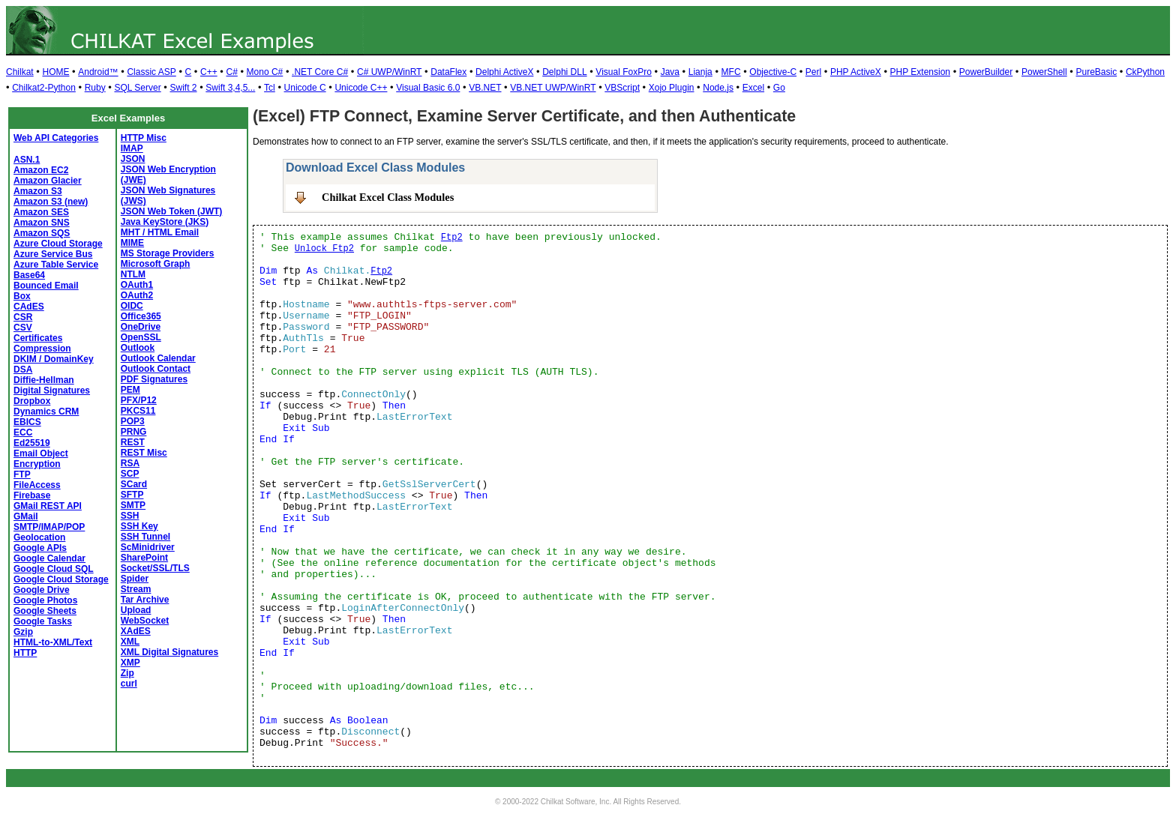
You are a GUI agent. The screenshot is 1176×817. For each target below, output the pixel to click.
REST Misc (144, 452)
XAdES (136, 631)
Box (22, 296)
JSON (133, 159)
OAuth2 (137, 295)
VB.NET (485, 87)
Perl (813, 72)
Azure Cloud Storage (58, 243)
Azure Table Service (56, 264)
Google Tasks (43, 621)
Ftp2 (452, 237)
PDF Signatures (154, 379)
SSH (130, 515)
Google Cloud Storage (61, 579)
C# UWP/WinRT (389, 72)
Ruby (95, 87)
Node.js (718, 87)
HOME (55, 72)
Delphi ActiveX (504, 72)
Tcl (269, 87)
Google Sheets (45, 611)
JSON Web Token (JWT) (172, 211)
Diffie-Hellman (44, 380)
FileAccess (37, 485)
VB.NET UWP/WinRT (553, 87)
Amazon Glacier (48, 180)
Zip (127, 673)
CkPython (1145, 72)
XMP (130, 662)
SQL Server (137, 87)
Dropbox (32, 401)
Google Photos (45, 600)
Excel (753, 87)
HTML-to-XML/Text (53, 642)
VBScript (622, 87)
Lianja (700, 72)
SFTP (132, 494)
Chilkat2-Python (44, 87)
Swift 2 (183, 87)
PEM (130, 390)
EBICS (27, 422)
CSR (23, 317)
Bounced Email (46, 285)
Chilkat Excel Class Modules (388, 197)
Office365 (141, 316)
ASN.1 (27, 159)
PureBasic (1096, 72)
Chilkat (20, 72)
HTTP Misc (143, 138)
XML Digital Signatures (169, 652)
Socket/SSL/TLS (155, 568)
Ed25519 (32, 443)
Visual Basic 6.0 (428, 87)
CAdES (29, 306)
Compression (42, 348)
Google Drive (42, 590)
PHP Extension (920, 72)
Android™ (98, 72)
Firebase (32, 495)
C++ (209, 72)
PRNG (134, 431)
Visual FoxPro (623, 72)
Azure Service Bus (53, 254)
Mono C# (265, 72)
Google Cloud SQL (54, 569)
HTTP (25, 653)
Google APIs (40, 548)
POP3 (133, 421)
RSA (130, 463)
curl (129, 683)
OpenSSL (141, 337)
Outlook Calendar (158, 358)
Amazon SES (41, 212)
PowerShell (1044, 72)
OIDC (132, 306)
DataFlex (448, 72)
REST (133, 442)
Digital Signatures (52, 390)
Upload (136, 610)
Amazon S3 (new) (51, 201)
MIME (132, 243)
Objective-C (772, 72)
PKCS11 (138, 411)
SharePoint (144, 557)
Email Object (41, 453)
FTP (22, 474)
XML (130, 641)
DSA (23, 369)
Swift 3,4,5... (230, 87)
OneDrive (140, 327)
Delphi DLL (564, 72)
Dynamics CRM (46, 411)
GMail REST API (48, 506)
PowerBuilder (985, 72)
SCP (130, 473)
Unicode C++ (360, 87)
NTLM (133, 274)
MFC (731, 72)
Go (779, 87)
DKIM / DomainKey (54, 359)
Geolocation (39, 537)
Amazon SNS (42, 222)
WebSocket (145, 620)
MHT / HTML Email (160, 232)
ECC (23, 432)
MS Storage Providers (167, 253)
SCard (134, 484)
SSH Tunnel (145, 536)
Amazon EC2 (41, 170)
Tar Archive (145, 599)
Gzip (23, 632)
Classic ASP (151, 72)
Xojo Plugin (671, 87)
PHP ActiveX (855, 72)
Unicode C (305, 87)
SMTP (133, 505)
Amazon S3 (38, 191)
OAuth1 (137, 285)
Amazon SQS (42, 233)
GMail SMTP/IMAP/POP (49, 521)
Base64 (29, 275)
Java (670, 72)
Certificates (38, 338)
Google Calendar (50, 558)
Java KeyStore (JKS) (164, 222)
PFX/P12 (139, 400)
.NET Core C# (320, 72)
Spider (134, 578)
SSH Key (139, 526)
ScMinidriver (148, 547)
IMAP (132, 148)
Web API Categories (56, 138)
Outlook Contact (155, 369)
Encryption (37, 464)
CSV (23, 327)
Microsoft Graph (155, 264)
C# (231, 72)
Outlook (137, 348)
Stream (136, 589)
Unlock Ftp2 (324, 249)
